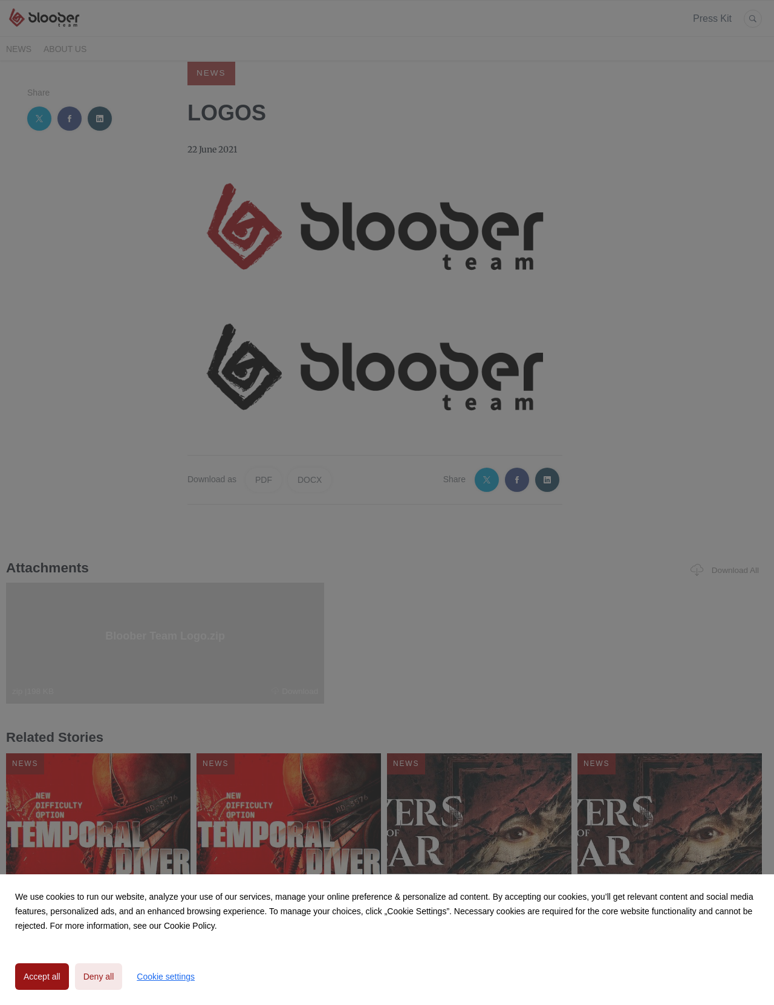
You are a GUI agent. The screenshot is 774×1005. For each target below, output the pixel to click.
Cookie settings (166, 976)
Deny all (98, 976)
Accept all (42, 976)
